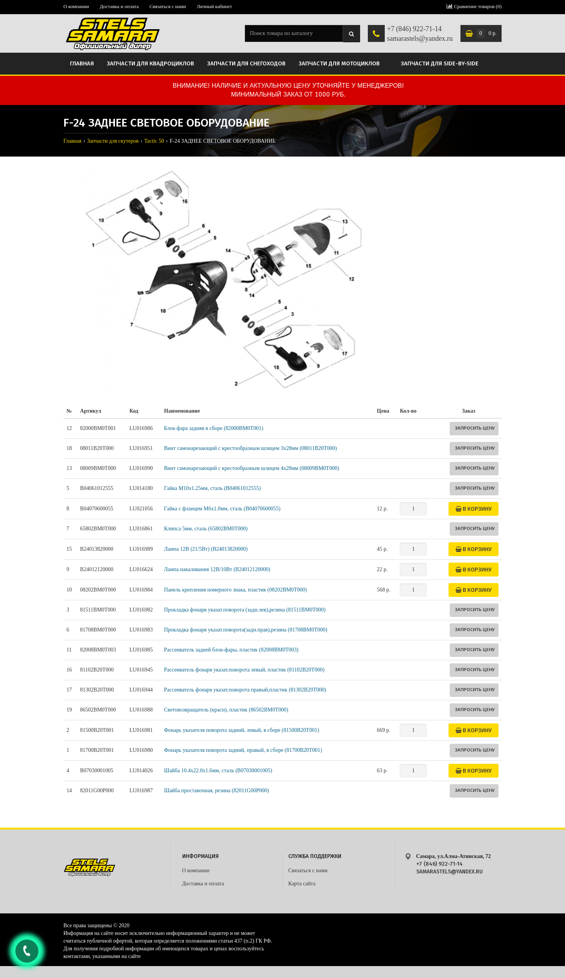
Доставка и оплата (119, 6)
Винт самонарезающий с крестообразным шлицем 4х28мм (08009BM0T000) (251, 468)
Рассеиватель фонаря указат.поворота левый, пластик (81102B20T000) (244, 670)
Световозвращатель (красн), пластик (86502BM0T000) (226, 710)
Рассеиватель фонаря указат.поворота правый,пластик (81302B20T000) (245, 690)
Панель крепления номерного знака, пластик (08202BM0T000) (235, 590)
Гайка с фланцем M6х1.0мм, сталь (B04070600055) (222, 508)
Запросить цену (475, 427)
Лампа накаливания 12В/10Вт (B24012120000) (217, 569)
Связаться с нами (168, 6)
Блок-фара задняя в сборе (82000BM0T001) (213, 428)
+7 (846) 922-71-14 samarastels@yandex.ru (420, 34)
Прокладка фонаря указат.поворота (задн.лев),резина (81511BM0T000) (245, 610)
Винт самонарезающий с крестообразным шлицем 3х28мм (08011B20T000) (250, 448)
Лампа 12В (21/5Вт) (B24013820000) (206, 549)
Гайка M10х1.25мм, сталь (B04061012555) (212, 488)
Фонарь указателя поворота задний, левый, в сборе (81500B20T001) (241, 730)
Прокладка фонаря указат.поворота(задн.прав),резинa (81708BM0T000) (245, 630)
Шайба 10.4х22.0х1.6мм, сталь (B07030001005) (218, 770)
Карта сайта (302, 883)
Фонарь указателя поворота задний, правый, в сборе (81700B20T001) (243, 750)
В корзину (473, 508)
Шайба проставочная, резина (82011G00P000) (216, 790)
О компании (76, 6)
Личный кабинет (214, 6)
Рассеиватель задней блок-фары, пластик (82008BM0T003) (231, 650)
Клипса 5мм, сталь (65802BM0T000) (206, 528)
